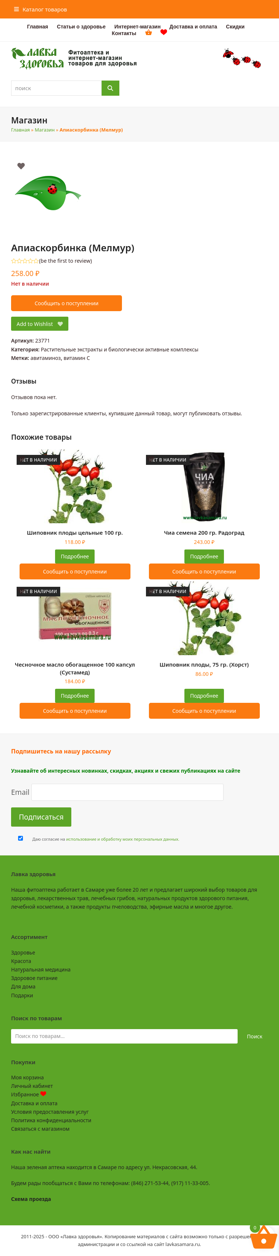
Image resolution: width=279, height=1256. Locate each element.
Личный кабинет (32, 1085)
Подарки (22, 995)
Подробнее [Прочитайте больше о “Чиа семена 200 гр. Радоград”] (204, 556)
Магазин (45, 129)
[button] (40, 9)
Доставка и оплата (34, 1103)
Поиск (254, 1036)
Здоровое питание (34, 977)
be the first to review (66, 260)
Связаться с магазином (40, 1128)
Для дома (23, 986)
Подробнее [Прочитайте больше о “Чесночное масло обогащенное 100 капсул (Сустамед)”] (75, 695)
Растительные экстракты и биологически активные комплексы (119, 349)
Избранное (28, 1094)
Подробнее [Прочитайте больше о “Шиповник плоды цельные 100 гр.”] (75, 556)
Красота (21, 960)
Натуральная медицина (41, 969)
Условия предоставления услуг (50, 1111)
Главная (20, 129)
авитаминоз (46, 357)
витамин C (77, 357)
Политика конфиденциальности (51, 1120)
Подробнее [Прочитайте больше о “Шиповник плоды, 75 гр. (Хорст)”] (204, 695)
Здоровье (23, 952)
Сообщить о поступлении (67, 303)
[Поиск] (110, 88)
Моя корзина (27, 1077)
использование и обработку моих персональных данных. (122, 839)
